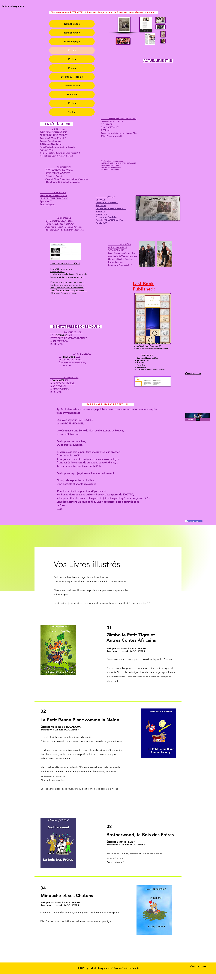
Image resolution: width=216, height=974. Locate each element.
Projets (72, 50)
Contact (72, 112)
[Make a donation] (193, 521)
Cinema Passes (72, 85)
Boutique (72, 94)
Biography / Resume (72, 76)
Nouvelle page (72, 23)
